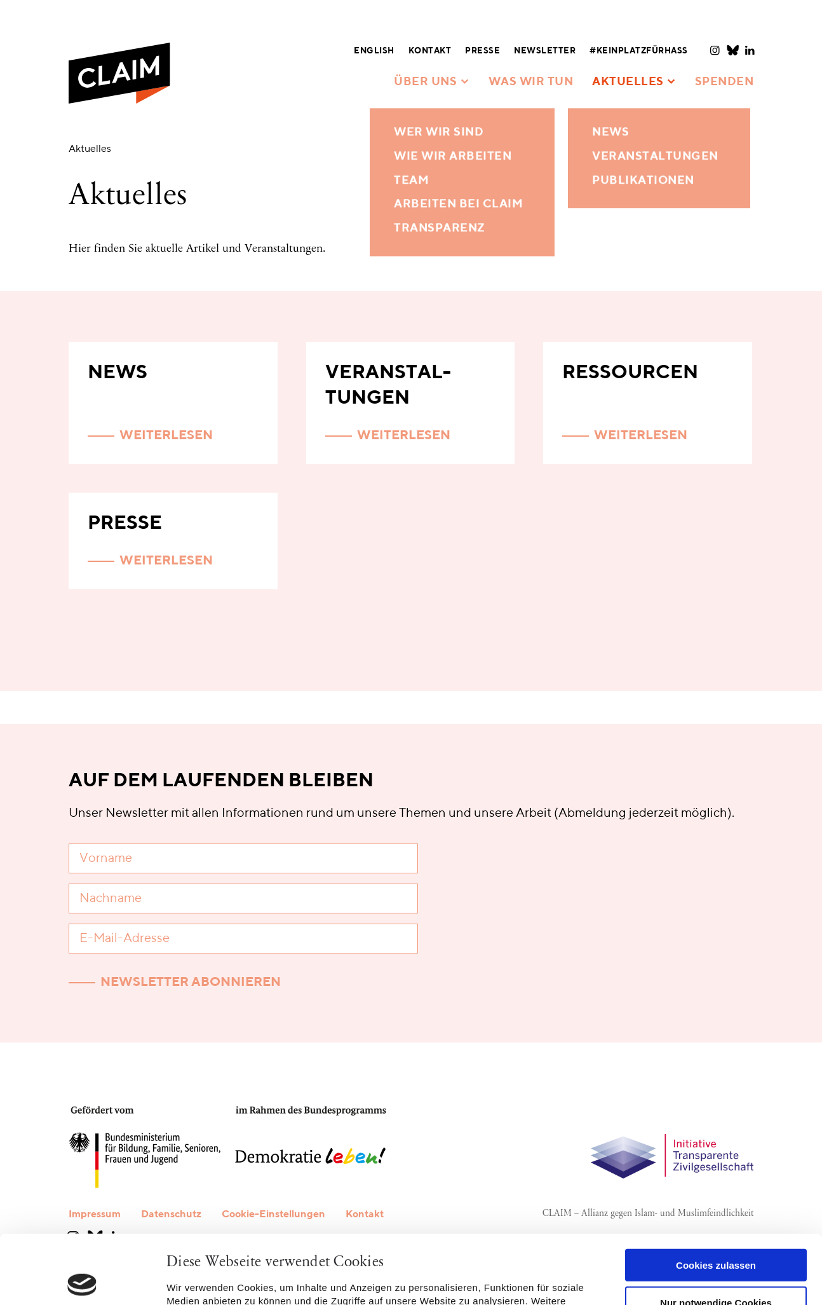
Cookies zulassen (716, 1196)
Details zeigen (198, 1279)
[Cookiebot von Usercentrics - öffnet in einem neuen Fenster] (82, 1280)
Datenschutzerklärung (382, 1245)
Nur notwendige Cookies (716, 1233)
